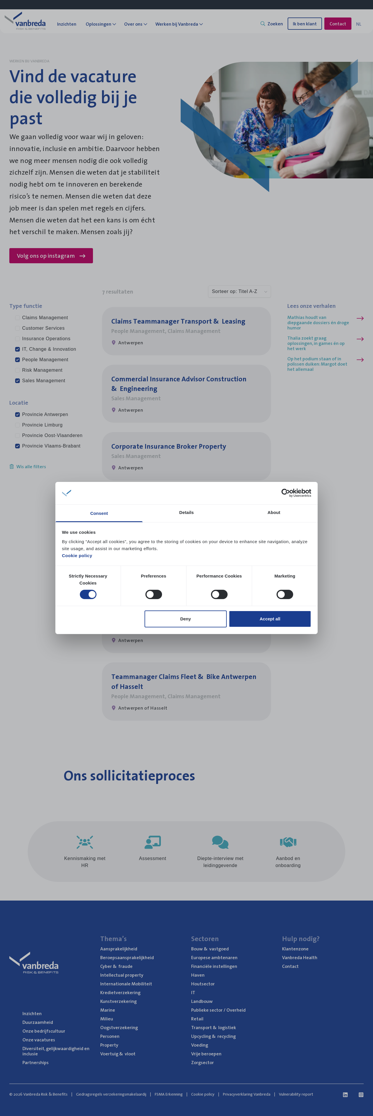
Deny (185, 618)
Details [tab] (186, 512)
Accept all (270, 618)
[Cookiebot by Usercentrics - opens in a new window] (285, 493)
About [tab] (274, 512)
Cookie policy (77, 555)
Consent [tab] (99, 513)
